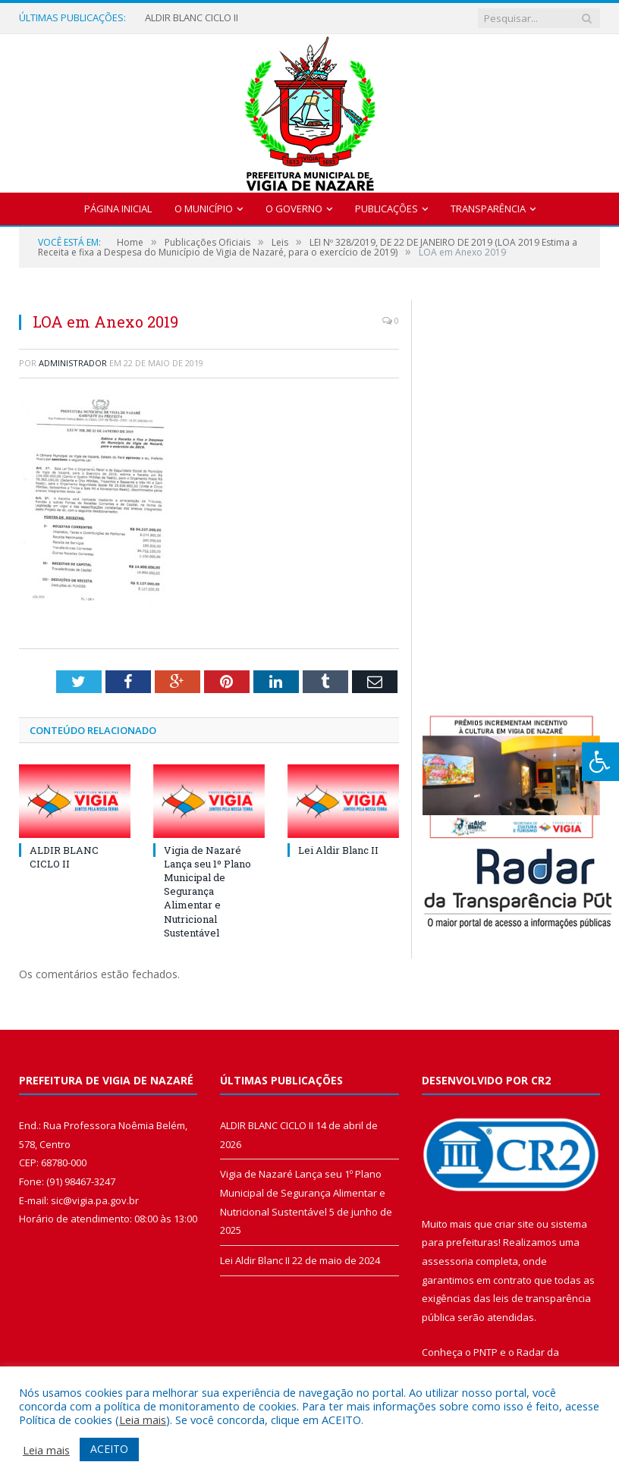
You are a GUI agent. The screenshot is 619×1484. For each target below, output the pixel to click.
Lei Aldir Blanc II (338, 850)
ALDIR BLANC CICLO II (191, 17)
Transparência (488, 208)
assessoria (447, 1261)
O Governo (294, 208)
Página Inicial (118, 208)
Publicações (386, 208)
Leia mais (142, 1419)
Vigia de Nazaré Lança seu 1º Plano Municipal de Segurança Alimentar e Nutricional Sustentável (207, 891)
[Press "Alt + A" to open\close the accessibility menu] (600, 761)
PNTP (485, 1352)
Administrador (73, 363)
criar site (514, 1224)
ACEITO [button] (109, 1449)
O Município (203, 208)
